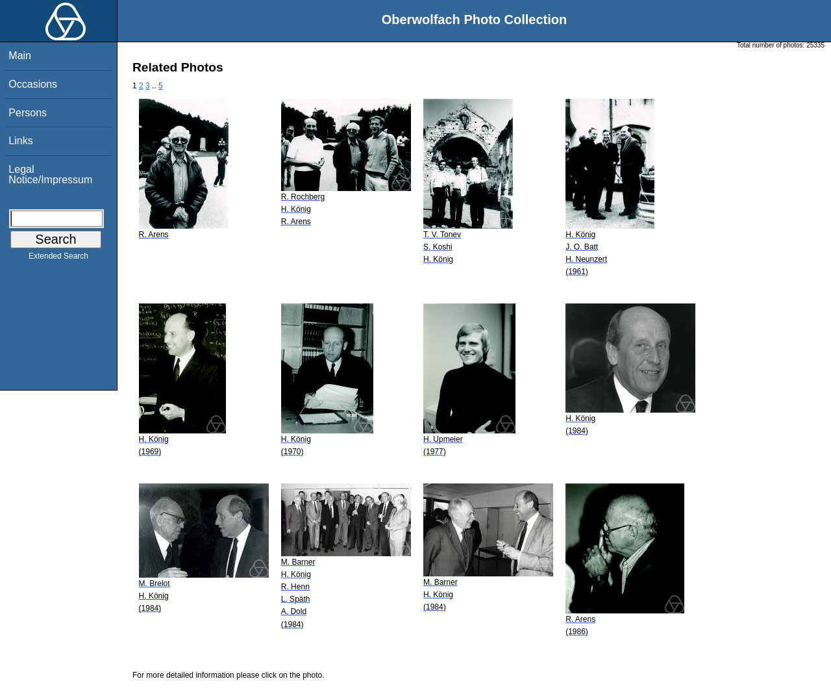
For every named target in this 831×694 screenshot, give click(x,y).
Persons (27, 112)
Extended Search (58, 259)
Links (20, 140)
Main (19, 55)
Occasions (32, 84)
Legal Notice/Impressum (50, 174)
